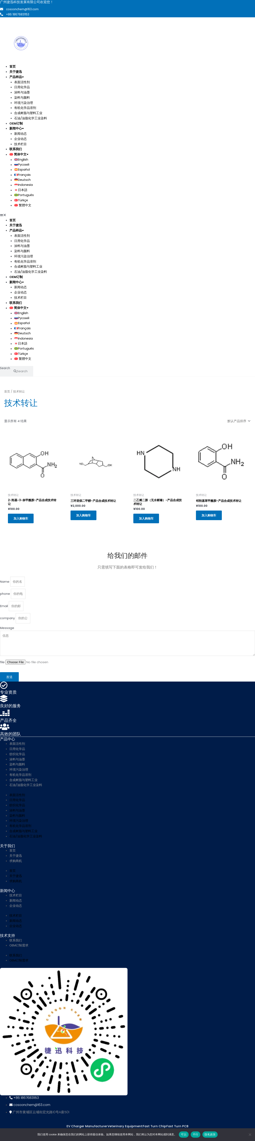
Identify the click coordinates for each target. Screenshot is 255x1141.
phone (5, 597)
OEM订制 (16, 123)
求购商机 (15, 865)
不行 (195, 1134)
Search (5, 370)
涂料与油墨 (22, 92)
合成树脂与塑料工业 (28, 113)
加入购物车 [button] (22, 521)
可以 (184, 1134)
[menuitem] (110, 154)
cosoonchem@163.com (23, 9)
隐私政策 (210, 1134)
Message (7, 632)
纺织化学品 (17, 758)
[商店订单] (238, 422)
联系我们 (15, 149)
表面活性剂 (22, 81)
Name (5, 585)
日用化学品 (22, 87)
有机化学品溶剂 (25, 107)
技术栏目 (20, 143)
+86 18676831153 (17, 14)
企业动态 (20, 138)
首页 (12, 66)
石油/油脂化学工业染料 (30, 118)
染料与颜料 (22, 97)
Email (4, 610)
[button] (106, 215)
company (8, 622)
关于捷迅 (15, 71)
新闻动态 (20, 133)
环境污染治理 (23, 102)
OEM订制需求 (18, 950)
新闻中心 (16, 128)
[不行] (250, 1134)
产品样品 (16, 76)
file (2, 666)
